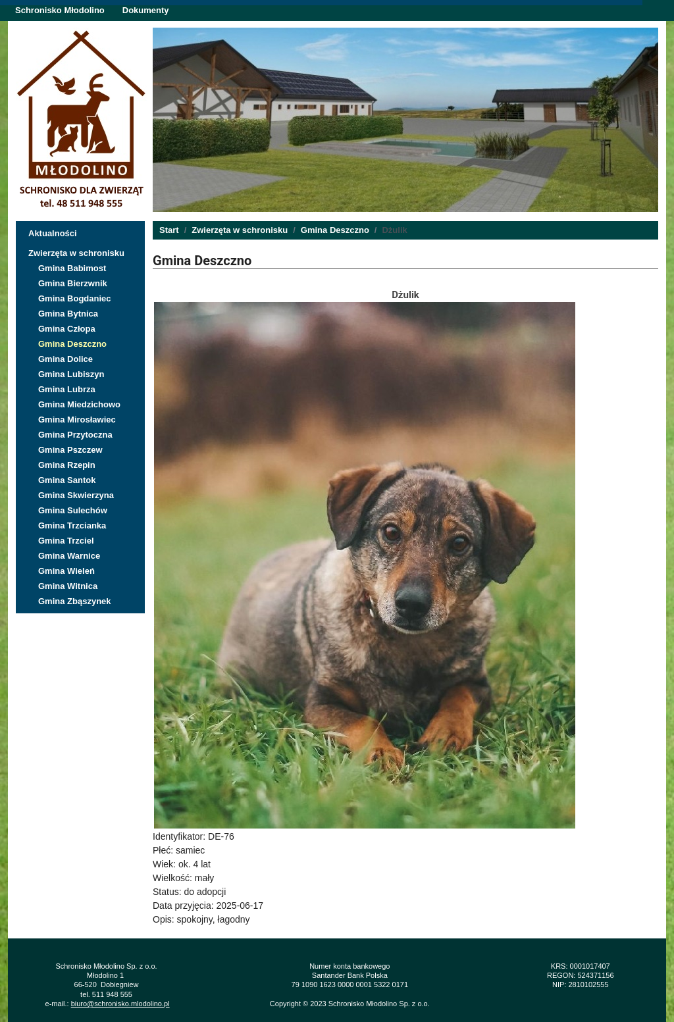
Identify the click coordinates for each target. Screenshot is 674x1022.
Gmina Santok (66, 480)
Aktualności (52, 233)
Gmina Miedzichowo (79, 404)
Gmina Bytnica (68, 314)
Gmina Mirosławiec (77, 419)
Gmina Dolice (65, 359)
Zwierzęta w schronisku (76, 253)
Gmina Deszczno (72, 344)
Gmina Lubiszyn (71, 374)
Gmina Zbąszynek (74, 601)
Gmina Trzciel (66, 541)
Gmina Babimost (72, 268)
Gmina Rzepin (66, 465)
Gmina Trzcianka (72, 525)
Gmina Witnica (67, 586)
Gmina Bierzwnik (72, 283)
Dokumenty (145, 10)
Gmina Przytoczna (75, 435)
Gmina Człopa (66, 329)
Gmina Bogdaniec (74, 298)
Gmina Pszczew (70, 450)
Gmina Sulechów (72, 510)
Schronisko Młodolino (60, 10)
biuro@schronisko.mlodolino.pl (120, 1004)
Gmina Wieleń (66, 571)
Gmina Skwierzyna (76, 495)
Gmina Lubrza (66, 389)
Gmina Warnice (69, 556)
